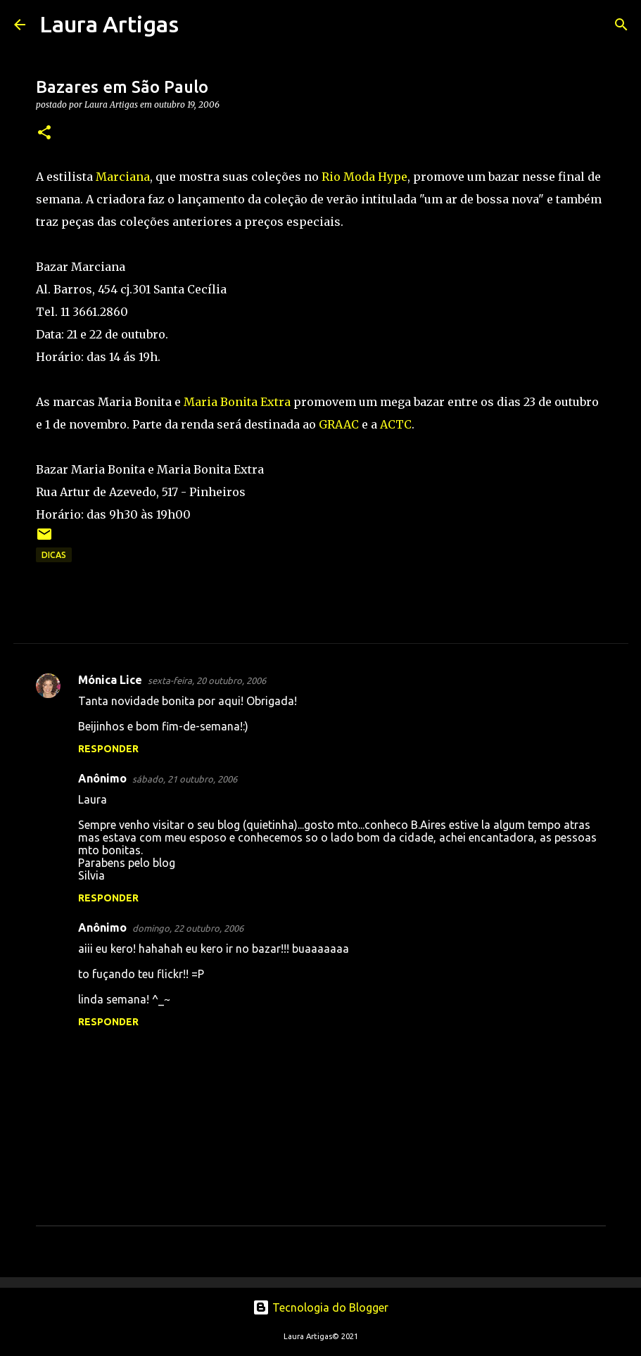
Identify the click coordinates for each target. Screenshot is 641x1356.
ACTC (396, 424)
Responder (108, 748)
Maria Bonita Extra (237, 402)
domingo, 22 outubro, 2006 (187, 928)
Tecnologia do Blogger (320, 1307)
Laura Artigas (109, 24)
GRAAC (339, 424)
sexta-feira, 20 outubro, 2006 (207, 680)
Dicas (54, 554)
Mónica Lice (110, 679)
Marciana (123, 177)
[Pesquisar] (198, 25)
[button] (44, 133)
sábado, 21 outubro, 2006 (184, 779)
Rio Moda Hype (364, 177)
